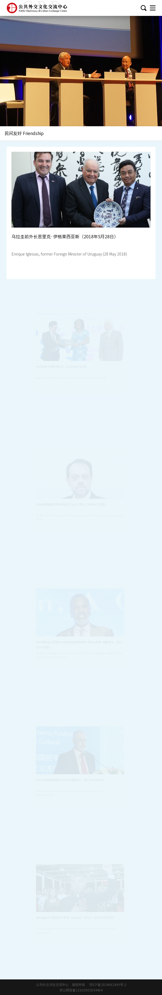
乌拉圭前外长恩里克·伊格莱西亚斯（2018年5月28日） (64, 236)
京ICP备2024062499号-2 (107, 984)
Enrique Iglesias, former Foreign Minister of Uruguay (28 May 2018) (69, 254)
